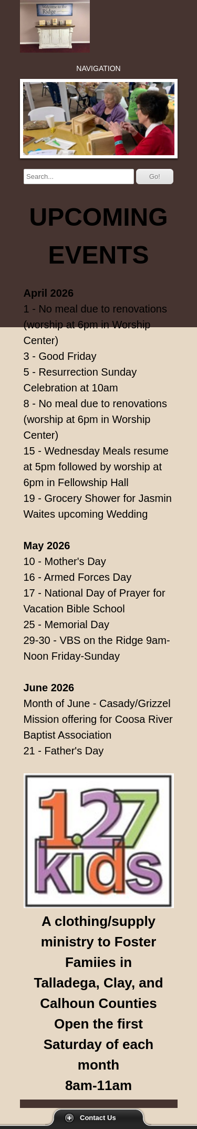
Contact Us (98, 1118)
